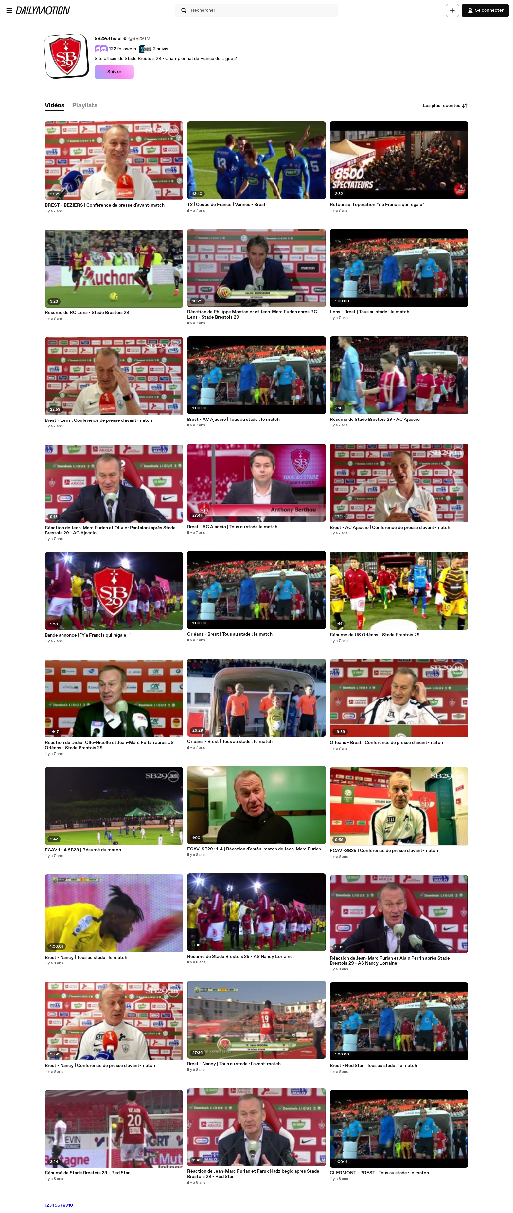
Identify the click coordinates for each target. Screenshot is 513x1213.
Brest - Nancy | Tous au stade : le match (86, 957)
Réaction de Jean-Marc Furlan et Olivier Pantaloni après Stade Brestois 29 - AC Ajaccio (110, 530)
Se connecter (485, 10)
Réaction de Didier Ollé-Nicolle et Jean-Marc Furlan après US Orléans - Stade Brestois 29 (109, 745)
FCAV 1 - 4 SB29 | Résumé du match (83, 850)
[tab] (54, 106)
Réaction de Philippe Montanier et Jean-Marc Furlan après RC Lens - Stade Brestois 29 (252, 314)
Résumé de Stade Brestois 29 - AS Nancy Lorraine (240, 956)
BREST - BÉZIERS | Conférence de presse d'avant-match (105, 205)
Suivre (114, 72)
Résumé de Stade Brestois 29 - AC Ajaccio (375, 419)
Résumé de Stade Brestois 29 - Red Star (87, 1173)
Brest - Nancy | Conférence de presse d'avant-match (100, 1065)
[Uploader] (452, 10)
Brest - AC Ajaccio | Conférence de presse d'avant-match (390, 527)
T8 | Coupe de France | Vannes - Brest (226, 204)
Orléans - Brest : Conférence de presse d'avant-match (386, 742)
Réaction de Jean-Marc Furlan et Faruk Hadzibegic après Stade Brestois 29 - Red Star (253, 1174)
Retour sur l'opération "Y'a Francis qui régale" (377, 204)
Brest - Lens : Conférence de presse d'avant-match (98, 420)
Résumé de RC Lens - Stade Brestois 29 (87, 312)
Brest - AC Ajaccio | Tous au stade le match (232, 527)
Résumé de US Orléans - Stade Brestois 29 (375, 635)
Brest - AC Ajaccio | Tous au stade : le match (233, 419)
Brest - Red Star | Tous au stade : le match (373, 1065)
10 (70, 1205)
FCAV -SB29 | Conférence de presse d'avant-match (384, 850)
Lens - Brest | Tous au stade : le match (369, 312)
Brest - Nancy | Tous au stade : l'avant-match (234, 1064)
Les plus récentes (445, 106)
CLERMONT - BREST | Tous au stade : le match (379, 1173)
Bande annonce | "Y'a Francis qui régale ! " (88, 635)
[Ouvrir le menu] (9, 10)
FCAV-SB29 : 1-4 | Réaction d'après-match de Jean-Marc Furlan (254, 849)
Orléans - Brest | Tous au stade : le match (230, 634)
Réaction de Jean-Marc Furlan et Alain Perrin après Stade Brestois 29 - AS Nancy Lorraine (390, 961)
